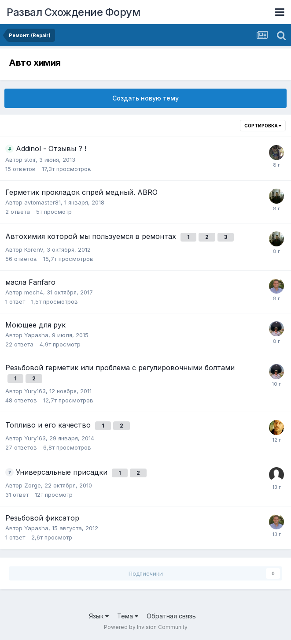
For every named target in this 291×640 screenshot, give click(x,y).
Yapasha (36, 335)
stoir (30, 159)
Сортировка (262, 125)
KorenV (33, 249)
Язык (99, 616)
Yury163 (35, 390)
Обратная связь (171, 616)
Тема (127, 616)
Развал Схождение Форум (73, 12)
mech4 (33, 292)
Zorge (32, 485)
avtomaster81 (42, 202)
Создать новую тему (145, 98)
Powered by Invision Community (146, 627)
